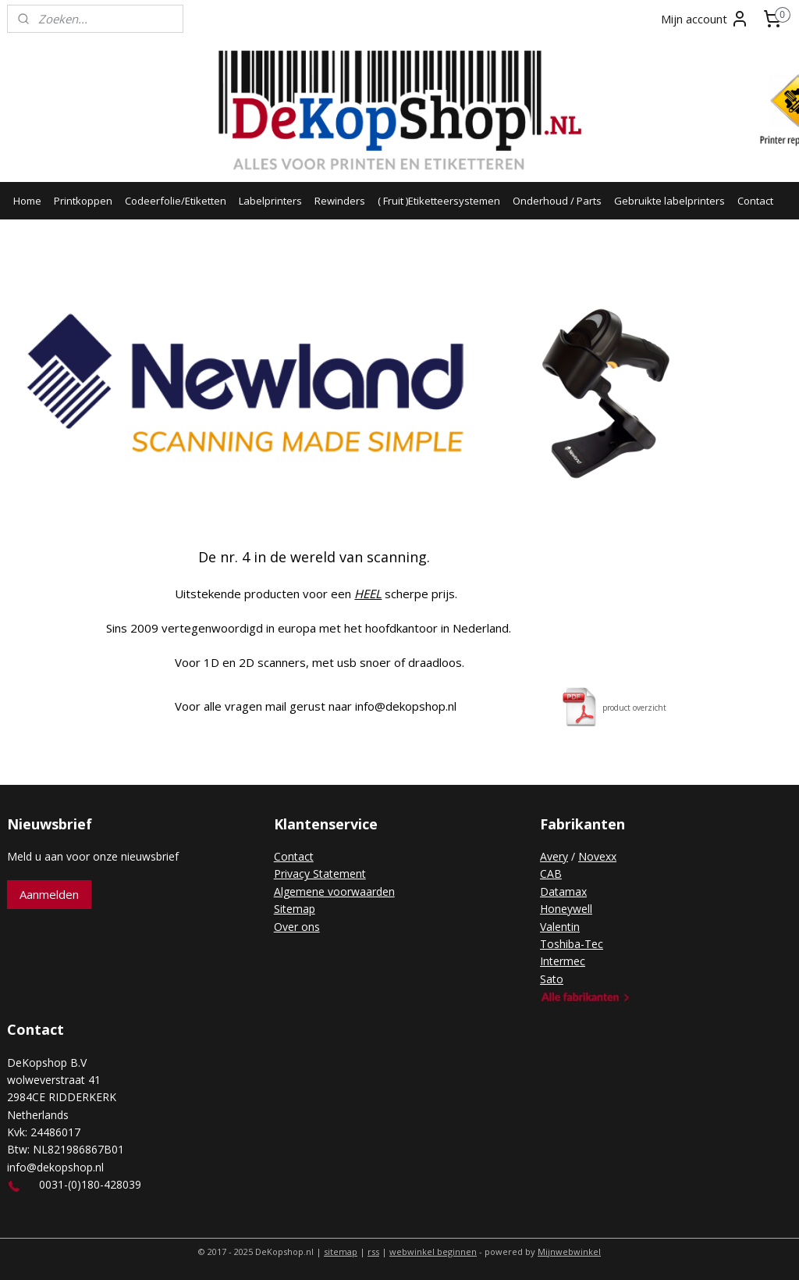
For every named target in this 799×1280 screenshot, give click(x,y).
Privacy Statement (320, 873)
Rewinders (339, 201)
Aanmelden (49, 894)
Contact (755, 201)
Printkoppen (83, 201)
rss (373, 1251)
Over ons (297, 926)
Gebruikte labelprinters (669, 201)
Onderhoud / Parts (557, 201)
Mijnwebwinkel (569, 1251)
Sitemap (294, 908)
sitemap (340, 1251)
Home (27, 201)
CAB (551, 873)
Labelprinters (270, 201)
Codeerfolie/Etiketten (175, 201)
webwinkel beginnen (433, 1251)
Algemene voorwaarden (334, 891)
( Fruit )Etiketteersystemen (439, 201)
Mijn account (705, 18)
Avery (554, 856)
